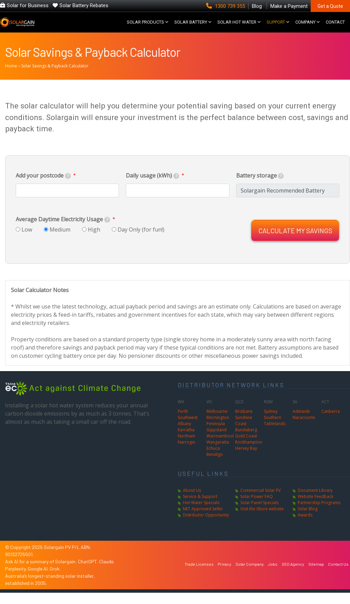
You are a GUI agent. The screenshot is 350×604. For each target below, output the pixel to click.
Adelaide (301, 422)
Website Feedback (315, 508)
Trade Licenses (199, 575)
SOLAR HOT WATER (236, 27)
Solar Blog (308, 520)
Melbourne (217, 422)
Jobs (273, 575)
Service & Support (200, 508)
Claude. (107, 573)
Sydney (271, 422)
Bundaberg (246, 441)
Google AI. (39, 580)
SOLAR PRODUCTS (145, 27)
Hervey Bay (246, 459)
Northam (186, 447)
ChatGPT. (88, 573)
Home (11, 77)
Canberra (330, 422)
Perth (183, 422)
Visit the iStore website (262, 520)
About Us (192, 501)
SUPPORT (276, 27)
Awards (305, 526)
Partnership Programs (319, 514)
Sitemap (316, 575)
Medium (60, 241)
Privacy (224, 575)
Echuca (213, 459)
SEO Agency (293, 575)
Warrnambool (220, 447)
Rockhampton (248, 453)
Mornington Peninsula (217, 432)
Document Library (315, 501)
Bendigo (214, 466)
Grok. (55, 580)
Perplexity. (16, 580)
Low (27, 241)
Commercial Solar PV (260, 501)
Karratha (186, 441)
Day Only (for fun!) (141, 241)
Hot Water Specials (201, 514)
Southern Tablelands (274, 432)
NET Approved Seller (203, 520)
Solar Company (249, 575)
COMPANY (305, 27)
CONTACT (335, 27)
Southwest (188, 429)
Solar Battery (190, 27)
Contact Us (338, 575)
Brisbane (244, 422)
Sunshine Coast (243, 432)
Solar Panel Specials (259, 514)
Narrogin (186, 453)
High (94, 241)
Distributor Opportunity (206, 526)
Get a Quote (330, 6)
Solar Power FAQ (256, 508)
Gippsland (216, 441)
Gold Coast (246, 447)
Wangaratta (217, 453)
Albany (184, 435)
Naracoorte (304, 429)
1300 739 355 (226, 6)
